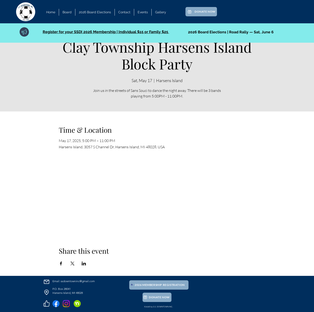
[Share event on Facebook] (61, 263)
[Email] (46, 282)
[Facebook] (56, 303)
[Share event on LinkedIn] (84, 263)
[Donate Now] (201, 11)
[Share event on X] (72, 263)
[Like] (46, 303)
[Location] (46, 292)
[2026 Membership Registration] (158, 285)
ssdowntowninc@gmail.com (78, 281)
